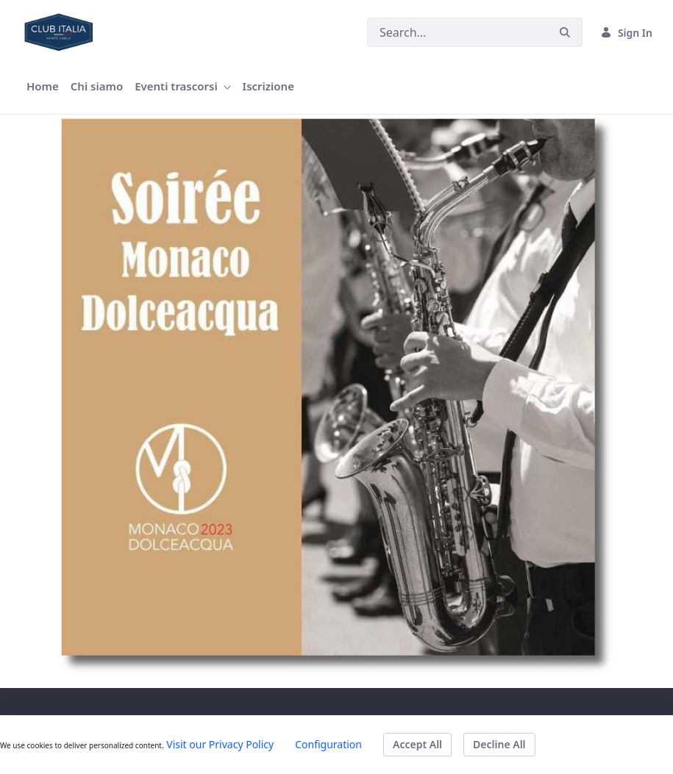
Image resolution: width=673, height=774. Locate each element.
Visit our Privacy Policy (220, 744)
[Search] (457, 32)
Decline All (499, 744)
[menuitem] (43, 86)
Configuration (328, 744)
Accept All (417, 744)
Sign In (626, 33)
